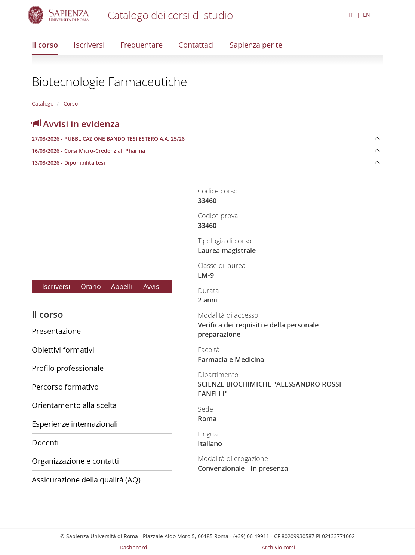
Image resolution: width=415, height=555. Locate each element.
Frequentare (141, 45)
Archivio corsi (278, 547)
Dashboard (133, 547)
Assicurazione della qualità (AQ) (86, 480)
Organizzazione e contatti (75, 461)
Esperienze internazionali (75, 424)
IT (351, 14)
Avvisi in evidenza (76, 124)
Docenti (45, 442)
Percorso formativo (65, 387)
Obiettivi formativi (63, 350)
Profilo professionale (68, 368)
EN (366, 14)
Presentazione (56, 331)
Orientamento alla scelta (74, 405)
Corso (70, 103)
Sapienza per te (256, 45)
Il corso (45, 45)
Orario (91, 286)
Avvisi (152, 286)
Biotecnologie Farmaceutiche (109, 81)
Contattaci (196, 45)
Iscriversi (89, 45)
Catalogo (42, 103)
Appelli (122, 286)
